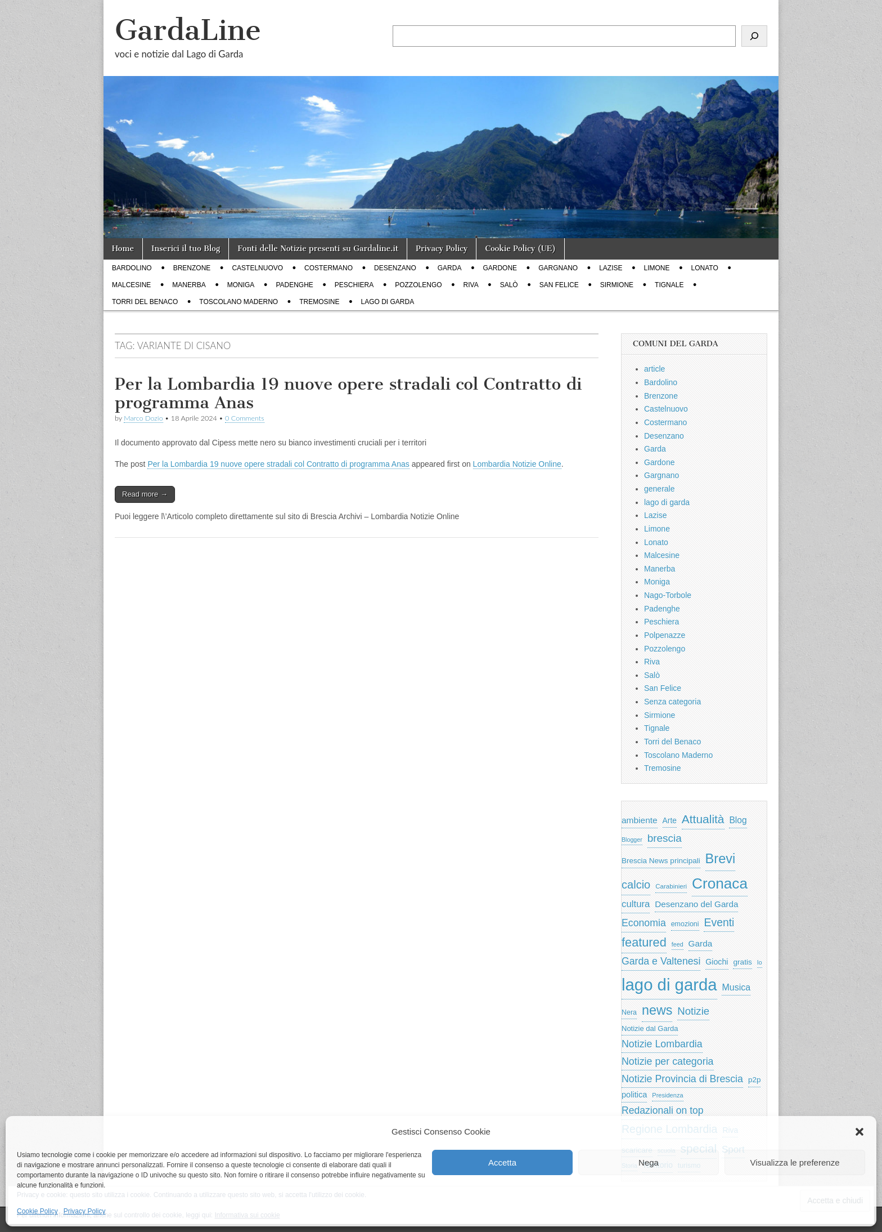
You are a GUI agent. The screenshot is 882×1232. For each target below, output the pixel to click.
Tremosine (319, 302)
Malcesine (131, 285)
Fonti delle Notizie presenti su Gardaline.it (317, 248)
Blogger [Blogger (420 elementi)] (632, 839)
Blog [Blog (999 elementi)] (737, 820)
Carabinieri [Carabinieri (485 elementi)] (671, 886)
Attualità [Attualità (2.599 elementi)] (703, 819)
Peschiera (354, 285)
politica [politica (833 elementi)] (634, 1094)
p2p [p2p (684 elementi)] (754, 1079)
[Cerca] (754, 36)
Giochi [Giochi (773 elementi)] (716, 961)
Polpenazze (664, 635)
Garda (450, 268)
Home (123, 248)
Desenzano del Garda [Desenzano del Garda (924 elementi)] (696, 904)
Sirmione (616, 285)
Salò (509, 285)
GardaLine (188, 30)
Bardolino (132, 268)
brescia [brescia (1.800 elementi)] (664, 838)
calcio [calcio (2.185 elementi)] (636, 884)
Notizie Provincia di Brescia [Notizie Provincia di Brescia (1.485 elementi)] (682, 1078)
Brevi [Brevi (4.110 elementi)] (720, 858)
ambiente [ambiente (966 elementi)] (640, 820)
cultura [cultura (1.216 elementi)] (636, 904)
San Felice (559, 285)
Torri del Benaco (145, 302)
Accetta (502, 1162)
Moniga (241, 285)
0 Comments (244, 418)
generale (659, 488)
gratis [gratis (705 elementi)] (742, 962)
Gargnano (558, 268)
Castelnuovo (257, 268)
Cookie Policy (37, 1211)
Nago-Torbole (667, 595)
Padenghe (294, 285)
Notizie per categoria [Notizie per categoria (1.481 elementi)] (668, 1061)
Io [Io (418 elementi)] (759, 962)
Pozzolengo (418, 285)
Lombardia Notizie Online (517, 463)
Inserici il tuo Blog (185, 248)
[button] (859, 1131)
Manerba (188, 285)
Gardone (500, 268)
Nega (648, 1162)
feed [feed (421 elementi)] (677, 944)
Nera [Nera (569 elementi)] (629, 1012)
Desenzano (395, 268)
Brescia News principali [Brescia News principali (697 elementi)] (661, 860)
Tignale (669, 285)
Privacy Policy (85, 1211)
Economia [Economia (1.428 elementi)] (644, 923)
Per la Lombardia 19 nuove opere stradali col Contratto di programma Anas (348, 393)
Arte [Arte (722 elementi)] (670, 820)
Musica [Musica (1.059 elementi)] (736, 987)
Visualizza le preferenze (795, 1162)
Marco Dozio (143, 418)
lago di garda (388, 302)
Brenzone (192, 268)
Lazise (610, 268)
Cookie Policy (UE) (520, 248)
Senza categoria (672, 701)
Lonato (704, 268)
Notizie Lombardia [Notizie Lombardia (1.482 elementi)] (662, 1044)
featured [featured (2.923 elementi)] (644, 942)
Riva (471, 285)
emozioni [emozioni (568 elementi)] (685, 924)
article (654, 368)
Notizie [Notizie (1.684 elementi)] (693, 1011)
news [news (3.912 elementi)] (657, 1010)
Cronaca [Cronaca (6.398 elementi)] (720, 883)
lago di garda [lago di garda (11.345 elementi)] (669, 984)
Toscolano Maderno (238, 302)
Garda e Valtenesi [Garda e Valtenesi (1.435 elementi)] (661, 961)
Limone (657, 268)
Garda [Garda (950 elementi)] (700, 943)
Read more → (145, 494)
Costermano (328, 268)
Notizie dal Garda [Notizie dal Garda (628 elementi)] (650, 1028)
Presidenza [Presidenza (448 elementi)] (667, 1095)
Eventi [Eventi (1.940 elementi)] (719, 922)
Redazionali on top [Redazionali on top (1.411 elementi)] (663, 1110)
